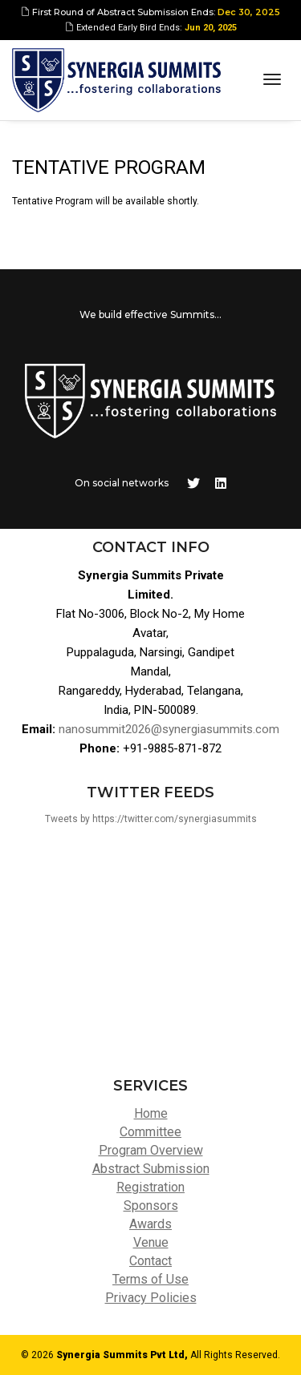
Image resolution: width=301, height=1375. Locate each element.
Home (151, 1113)
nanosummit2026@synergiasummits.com (169, 729)
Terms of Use (150, 1279)
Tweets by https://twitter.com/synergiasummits (151, 819)
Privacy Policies (151, 1297)
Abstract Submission (150, 1168)
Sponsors (151, 1205)
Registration (150, 1187)
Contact (150, 1260)
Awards (150, 1224)
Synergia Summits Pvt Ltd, (122, 1355)
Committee (150, 1131)
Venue (151, 1242)
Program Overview (151, 1150)
